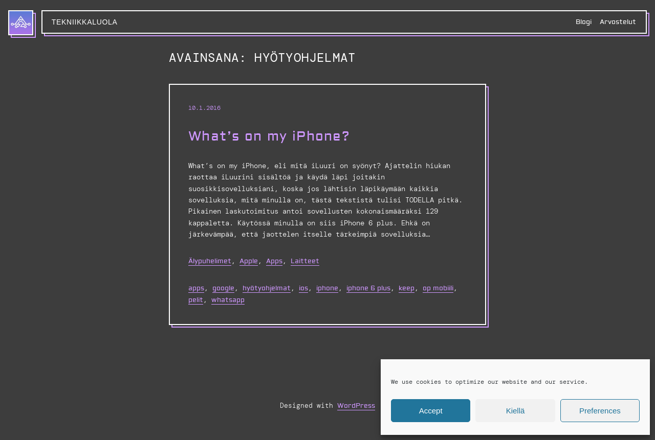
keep (406, 288)
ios (303, 288)
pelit (195, 300)
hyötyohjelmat (267, 288)
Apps (274, 261)
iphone (327, 288)
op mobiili (438, 288)
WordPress (356, 406)
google (223, 288)
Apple (248, 261)
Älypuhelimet (209, 261)
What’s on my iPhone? (269, 137)
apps (196, 288)
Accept (431, 410)
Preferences (600, 410)
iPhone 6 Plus (368, 288)
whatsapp (228, 300)
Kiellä (515, 410)
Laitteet (305, 261)
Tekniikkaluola (85, 22)
